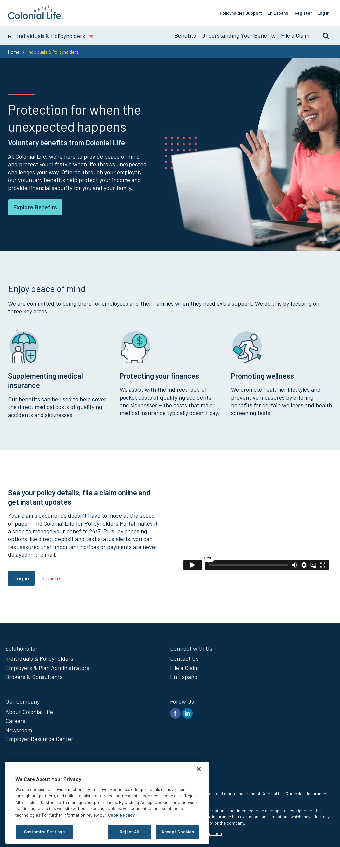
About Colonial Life (29, 711)
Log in (21, 578)
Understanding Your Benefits (238, 35)
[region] (107, 803)
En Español (278, 13)
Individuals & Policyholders (39, 658)
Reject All (129, 831)
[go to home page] (35, 17)
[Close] (198, 769)
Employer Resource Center (39, 738)
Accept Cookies (177, 831)
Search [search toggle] (323, 35)
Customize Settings (44, 831)
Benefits (185, 35)
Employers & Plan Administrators (47, 667)
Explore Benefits (35, 207)
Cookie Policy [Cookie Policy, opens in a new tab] (121, 815)
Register (303, 13)
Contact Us (184, 658)
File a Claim (295, 35)
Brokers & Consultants (34, 676)
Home (13, 52)
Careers (15, 720)
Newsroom (18, 729)
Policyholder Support (241, 13)
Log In (323, 13)
